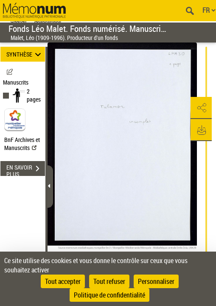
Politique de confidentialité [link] (109, 295)
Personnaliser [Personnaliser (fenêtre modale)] (156, 281)
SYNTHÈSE (25, 54)
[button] (201, 108)
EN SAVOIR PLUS (25, 169)
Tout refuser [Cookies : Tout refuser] (109, 281)
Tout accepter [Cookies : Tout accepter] (63, 281)
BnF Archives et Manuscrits (22, 144)
